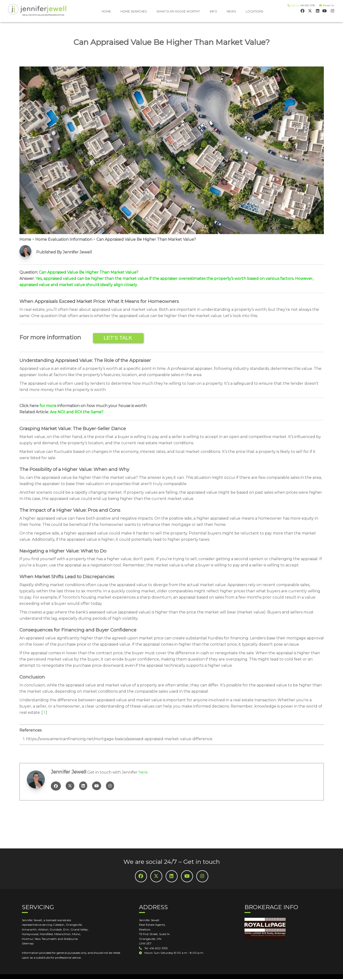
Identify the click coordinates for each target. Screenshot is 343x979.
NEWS (231, 11)
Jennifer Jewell (68, 772)
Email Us (328, 5)
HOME (106, 11)
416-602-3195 (307, 5)
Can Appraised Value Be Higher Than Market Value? (146, 239)
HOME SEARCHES (134, 11)
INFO (213, 11)
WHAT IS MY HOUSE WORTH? (178, 11)
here (143, 772)
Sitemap (28, 943)
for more (48, 405)
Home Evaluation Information (63, 239)
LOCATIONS (254, 11)
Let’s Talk (118, 338)
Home (25, 239)
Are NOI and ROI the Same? (76, 412)
